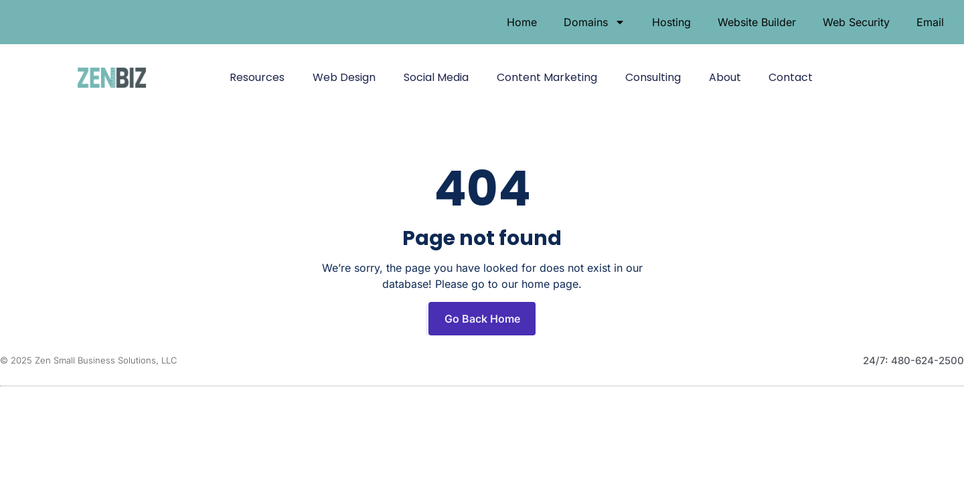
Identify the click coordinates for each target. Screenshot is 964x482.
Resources (257, 77)
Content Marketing (547, 77)
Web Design (344, 77)
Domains (594, 22)
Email (930, 22)
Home (522, 22)
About (725, 77)
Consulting (653, 77)
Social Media (436, 77)
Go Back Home (482, 318)
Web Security (856, 22)
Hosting (671, 22)
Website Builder (757, 22)
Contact (791, 77)
